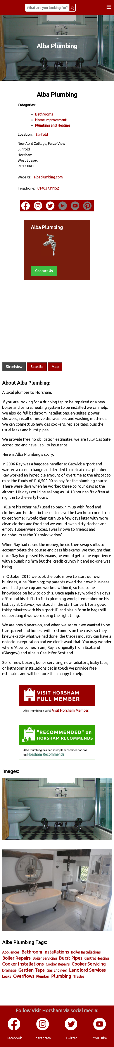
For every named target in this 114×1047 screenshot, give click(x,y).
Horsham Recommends (45, 754)
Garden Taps (31, 970)
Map (55, 367)
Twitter (71, 1038)
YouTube (100, 1038)
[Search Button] (72, 8)
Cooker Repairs (58, 964)
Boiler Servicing (45, 958)
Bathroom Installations (45, 951)
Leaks (6, 976)
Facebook (14, 1038)
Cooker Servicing (89, 963)
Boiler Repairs (16, 958)
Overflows (23, 976)
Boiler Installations (86, 952)
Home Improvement (50, 120)
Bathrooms (44, 114)
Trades (78, 976)
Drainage (9, 970)
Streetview (14, 367)
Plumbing (61, 976)
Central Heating (96, 958)
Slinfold (42, 134)
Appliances (10, 952)
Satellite (37, 367)
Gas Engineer (57, 970)
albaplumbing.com (48, 177)
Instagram (43, 1038)
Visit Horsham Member (70, 710)
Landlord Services (87, 970)
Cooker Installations (23, 963)
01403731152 (48, 188)
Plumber (42, 976)
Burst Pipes (70, 958)
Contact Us (44, 271)
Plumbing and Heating (52, 125)
